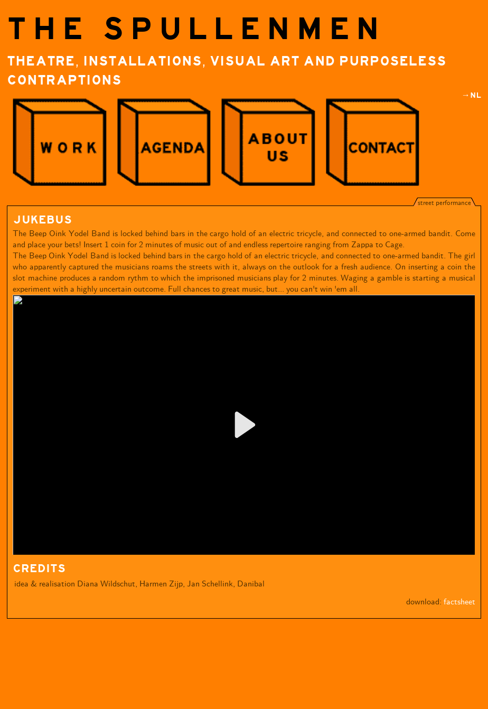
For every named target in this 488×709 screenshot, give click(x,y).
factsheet (459, 602)
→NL (471, 95)
